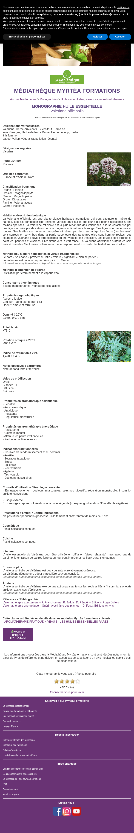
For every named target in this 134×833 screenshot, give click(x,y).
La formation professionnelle (16, 706)
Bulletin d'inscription (12, 750)
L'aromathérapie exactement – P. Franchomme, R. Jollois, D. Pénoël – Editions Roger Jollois (61, 602)
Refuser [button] (97, 36)
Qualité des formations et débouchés (20, 711)
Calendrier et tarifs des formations (19, 740)
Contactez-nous (10, 789)
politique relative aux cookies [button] (27, 17)
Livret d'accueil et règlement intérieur (20, 755)
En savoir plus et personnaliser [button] (26, 36)
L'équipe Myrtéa (10, 726)
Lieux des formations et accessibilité (20, 774)
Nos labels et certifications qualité (18, 716)
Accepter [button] (120, 36)
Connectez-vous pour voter (67, 692)
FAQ (5, 784)
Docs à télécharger (67, 734)
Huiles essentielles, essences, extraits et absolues (92, 99)
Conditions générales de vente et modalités (23, 769)
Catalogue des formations (15, 745)
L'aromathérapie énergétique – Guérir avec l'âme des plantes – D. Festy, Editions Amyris (58, 605)
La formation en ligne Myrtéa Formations (22, 779)
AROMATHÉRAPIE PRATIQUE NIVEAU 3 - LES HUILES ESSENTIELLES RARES (56, 621)
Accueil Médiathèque (23, 99)
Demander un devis (12, 721)
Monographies (49, 99)
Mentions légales (11, 794)
